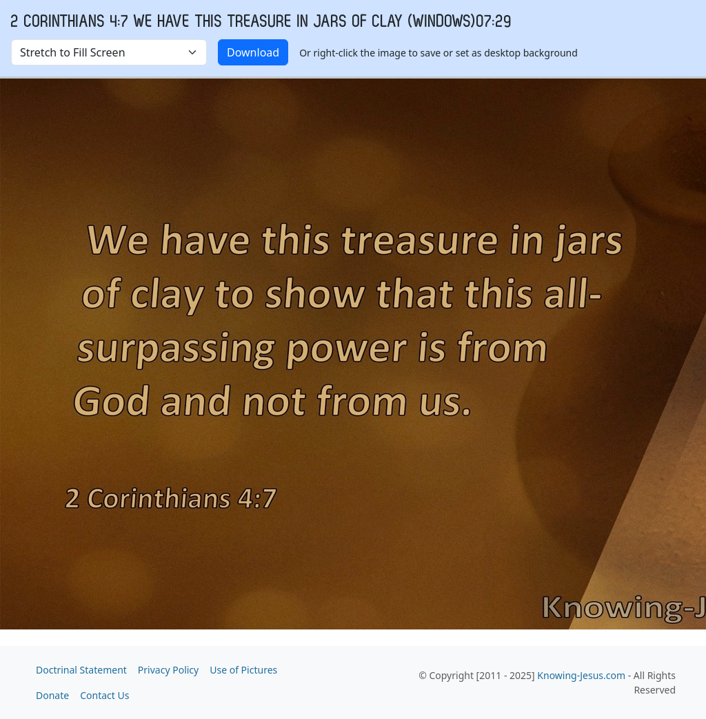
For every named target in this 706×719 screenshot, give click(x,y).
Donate (52, 695)
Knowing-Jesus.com (581, 675)
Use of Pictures (243, 669)
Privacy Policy (168, 669)
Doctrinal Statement (81, 669)
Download (253, 52)
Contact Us (104, 695)
